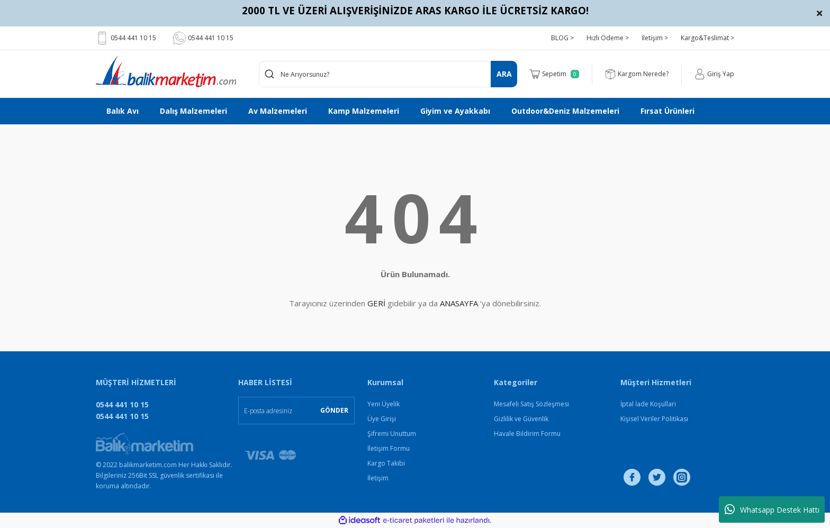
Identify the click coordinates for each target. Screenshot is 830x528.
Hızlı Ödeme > (608, 37)
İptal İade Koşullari (648, 403)
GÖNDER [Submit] (334, 410)
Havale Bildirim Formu (527, 433)
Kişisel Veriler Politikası (654, 418)
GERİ (376, 303)
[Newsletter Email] (296, 410)
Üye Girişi (381, 418)
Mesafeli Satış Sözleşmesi (531, 403)
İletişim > (655, 37)
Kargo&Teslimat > (707, 37)
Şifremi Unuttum (391, 433)
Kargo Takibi (386, 463)
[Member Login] (714, 74)
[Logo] (166, 71)
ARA (504, 74)
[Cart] (554, 74)
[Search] (388, 74)
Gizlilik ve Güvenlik (521, 418)
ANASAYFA (459, 303)
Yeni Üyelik (383, 403)
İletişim (378, 478)
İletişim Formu (388, 448)
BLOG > (562, 37)
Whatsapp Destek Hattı (772, 509)
